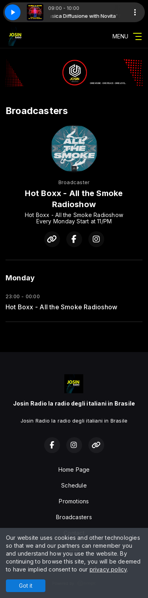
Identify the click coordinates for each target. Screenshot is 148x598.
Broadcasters (74, 517)
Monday (20, 278)
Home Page (74, 469)
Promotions (74, 501)
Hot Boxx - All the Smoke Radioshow (61, 307)
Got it (25, 585)
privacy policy (108, 569)
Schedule (74, 485)
